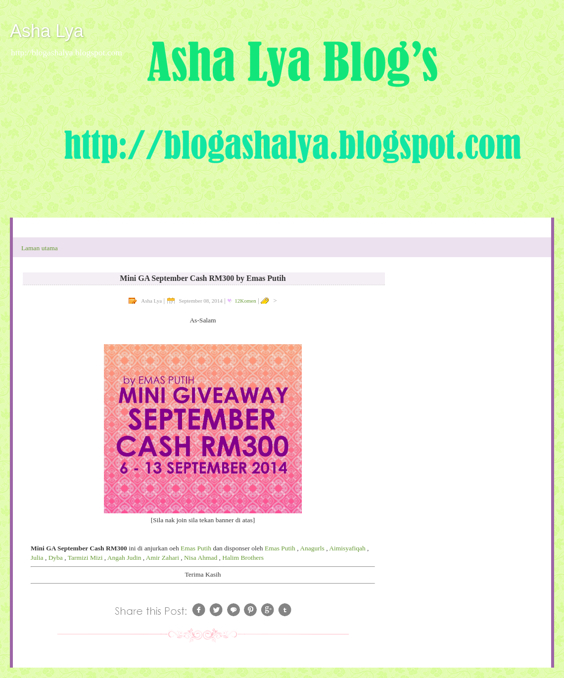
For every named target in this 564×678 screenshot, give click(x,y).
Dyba (55, 557)
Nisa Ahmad (200, 557)
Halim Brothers (243, 557)
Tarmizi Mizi (85, 557)
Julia (37, 557)
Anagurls (312, 548)
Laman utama (39, 248)
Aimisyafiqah (347, 548)
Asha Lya (47, 31)
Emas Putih (196, 548)
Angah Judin (124, 557)
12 (245, 301)
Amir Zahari (162, 557)
